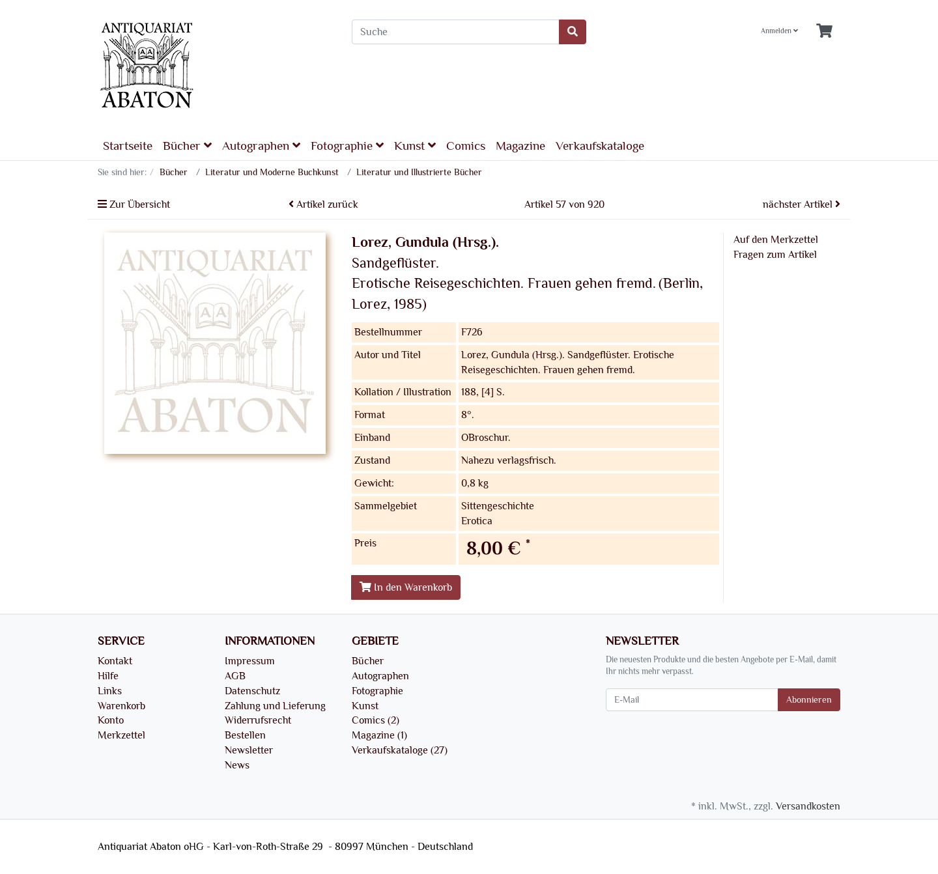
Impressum (250, 661)
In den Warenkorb (406, 587)
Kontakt (115, 661)
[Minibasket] (824, 32)
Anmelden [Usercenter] (779, 31)
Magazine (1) (379, 735)
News (237, 765)
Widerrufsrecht (258, 720)
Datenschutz (252, 691)
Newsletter (249, 750)
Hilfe (108, 676)
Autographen (261, 145)
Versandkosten (808, 806)
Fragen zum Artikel (775, 255)
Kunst (415, 145)
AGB (235, 676)
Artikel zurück (323, 204)
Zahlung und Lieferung (275, 706)
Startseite (127, 145)
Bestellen (245, 735)
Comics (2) (375, 720)
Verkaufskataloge (600, 145)
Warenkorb (121, 706)
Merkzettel (121, 735)
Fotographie (347, 145)
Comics (465, 145)
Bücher (187, 145)
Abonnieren (809, 700)
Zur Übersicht (134, 204)
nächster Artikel (801, 204)
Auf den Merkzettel (775, 240)
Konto (111, 720)
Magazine (520, 145)
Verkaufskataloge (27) (400, 750)
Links (110, 691)
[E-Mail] (692, 699)
